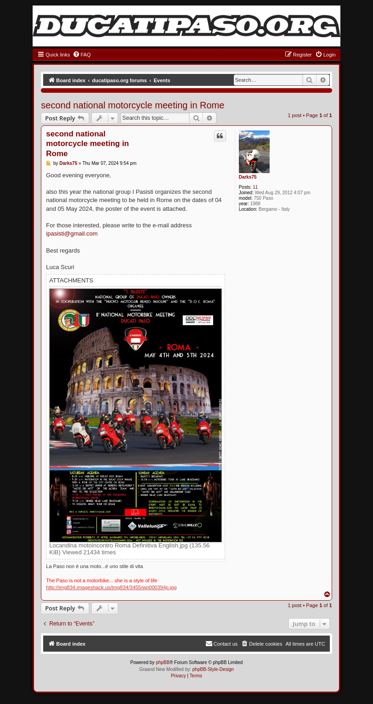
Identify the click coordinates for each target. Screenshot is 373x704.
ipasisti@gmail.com (71, 233)
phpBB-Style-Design (213, 669)
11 (255, 187)
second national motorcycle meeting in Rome (132, 105)
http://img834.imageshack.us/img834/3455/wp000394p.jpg (111, 587)
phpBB (163, 662)
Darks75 (248, 177)
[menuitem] (82, 54)
